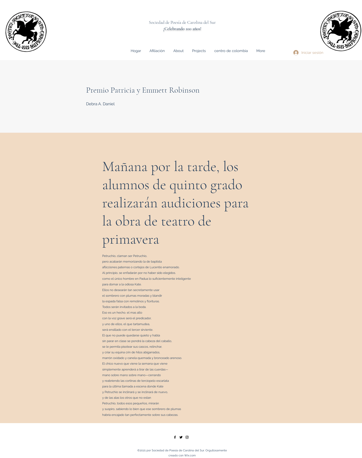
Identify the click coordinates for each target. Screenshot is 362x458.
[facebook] (175, 437)
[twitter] (181, 437)
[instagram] (187, 437)
